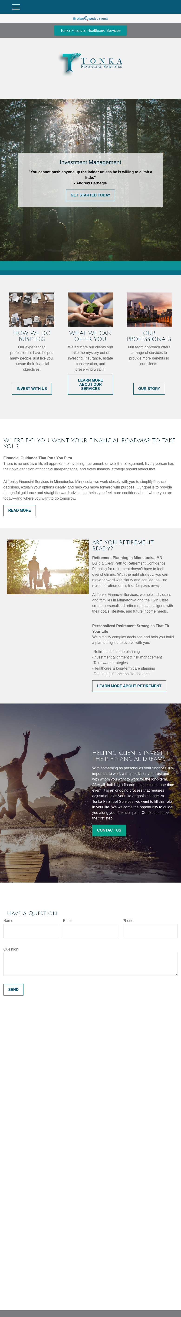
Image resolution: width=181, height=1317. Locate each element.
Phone (128, 921)
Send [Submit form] (13, 990)
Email (67, 921)
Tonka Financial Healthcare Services (90, 30)
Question (10, 949)
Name (8, 921)
